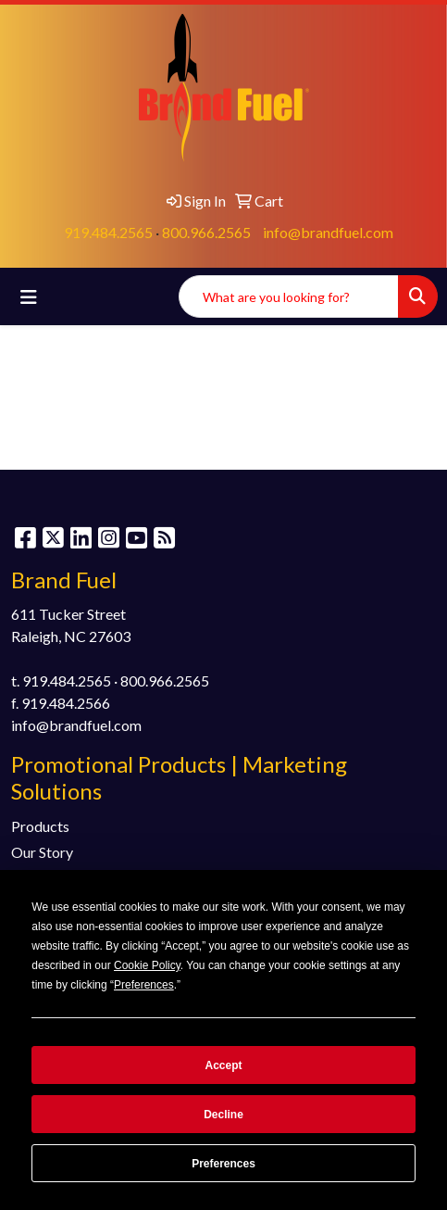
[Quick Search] (289, 296)
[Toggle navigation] (28, 297)
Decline (223, 1114)
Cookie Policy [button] (147, 965)
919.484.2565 (108, 232)
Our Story (42, 852)
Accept (223, 1065)
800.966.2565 (206, 232)
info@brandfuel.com (328, 232)
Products (40, 826)
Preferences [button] (144, 984)
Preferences (223, 1163)
